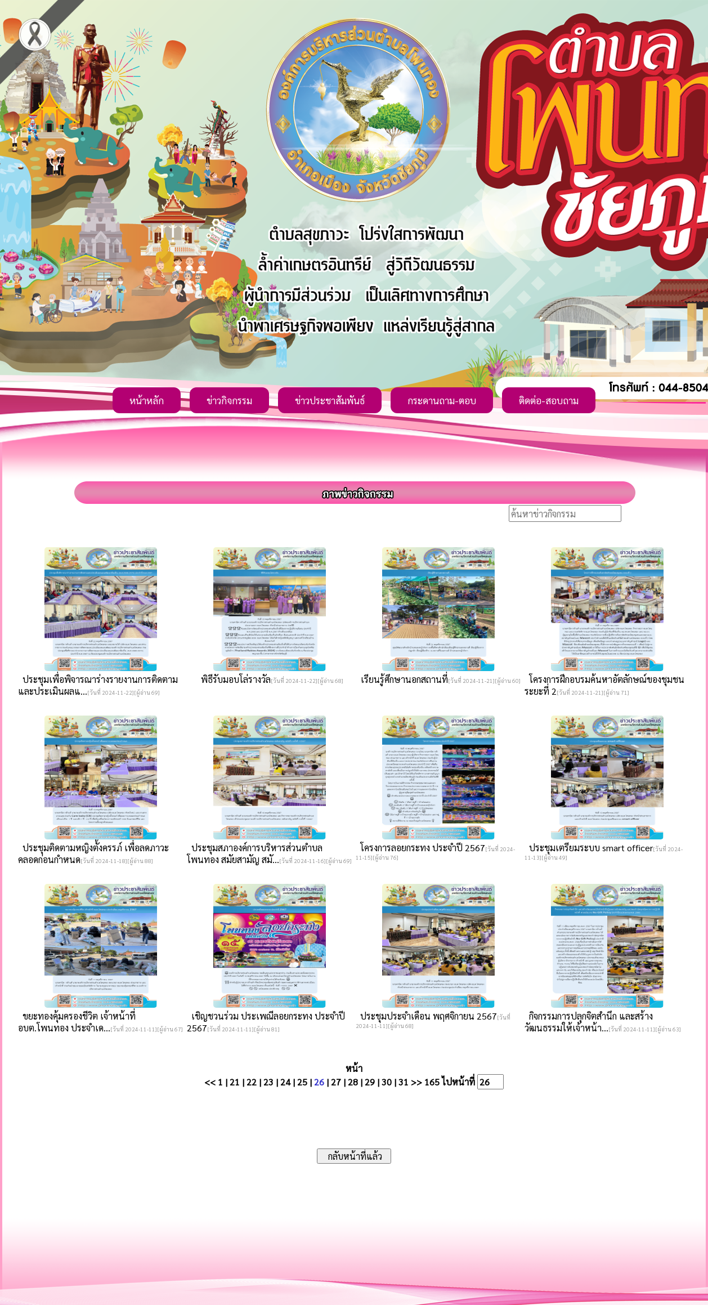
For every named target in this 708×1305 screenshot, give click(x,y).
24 (285, 1082)
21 (235, 1082)
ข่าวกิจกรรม (229, 400)
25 (302, 1082)
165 (432, 1082)
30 (387, 1082)
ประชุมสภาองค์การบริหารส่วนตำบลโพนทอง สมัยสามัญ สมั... (254, 853)
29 (370, 1082)
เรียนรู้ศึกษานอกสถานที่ (402, 679)
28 (353, 1082)
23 (268, 1082)
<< (210, 1082)
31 (403, 1082)
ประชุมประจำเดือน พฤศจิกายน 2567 (426, 1016)
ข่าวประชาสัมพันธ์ (330, 400)
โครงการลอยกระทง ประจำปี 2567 (420, 847)
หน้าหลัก (146, 400)
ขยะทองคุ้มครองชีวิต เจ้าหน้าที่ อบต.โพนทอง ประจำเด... (77, 1022)
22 (252, 1082)
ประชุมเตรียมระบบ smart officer (589, 847)
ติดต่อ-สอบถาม (549, 400)
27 (336, 1082)
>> (416, 1082)
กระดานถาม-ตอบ (441, 400)
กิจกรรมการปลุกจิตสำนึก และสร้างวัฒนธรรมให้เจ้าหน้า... (589, 1022)
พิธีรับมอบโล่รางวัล (233, 679)
